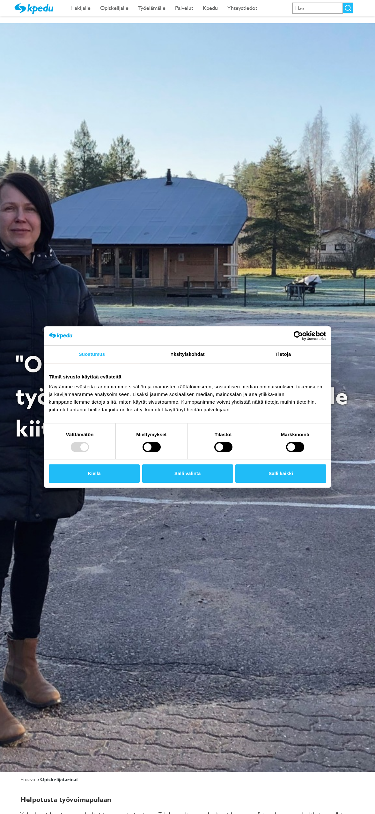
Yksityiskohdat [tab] (187, 354)
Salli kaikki (280, 473)
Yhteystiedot (242, 7)
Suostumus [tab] (92, 354)
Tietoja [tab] (283, 354)
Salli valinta (187, 473)
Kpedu (210, 7)
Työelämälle (151, 7)
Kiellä (94, 473)
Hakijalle (80, 7)
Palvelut (184, 7)
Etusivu (28, 779)
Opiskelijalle (114, 7)
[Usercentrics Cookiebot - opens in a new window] (298, 336)
